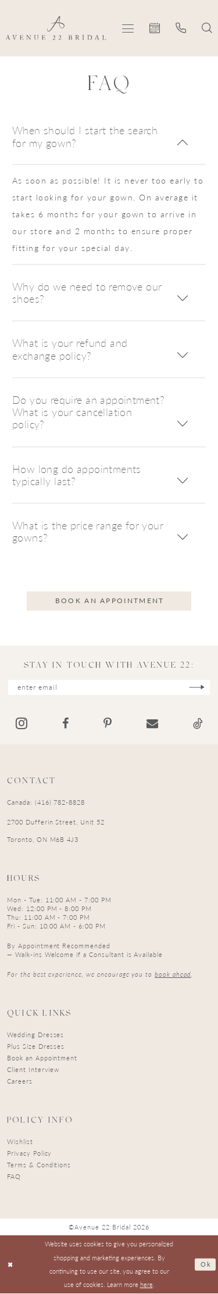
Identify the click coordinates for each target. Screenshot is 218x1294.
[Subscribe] (198, 688)
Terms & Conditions (39, 1164)
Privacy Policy (29, 1153)
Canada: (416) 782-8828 (46, 802)
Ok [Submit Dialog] (205, 1264)
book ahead (173, 974)
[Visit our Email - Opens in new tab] (152, 724)
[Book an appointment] (155, 28)
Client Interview (33, 1069)
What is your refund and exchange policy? (69, 348)
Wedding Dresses (35, 1034)
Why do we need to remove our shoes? (87, 292)
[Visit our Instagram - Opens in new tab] (21, 723)
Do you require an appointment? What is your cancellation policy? (88, 412)
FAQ (14, 1176)
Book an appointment (110, 600)
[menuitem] (128, 28)
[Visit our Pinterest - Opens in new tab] (107, 724)
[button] (128, 28)
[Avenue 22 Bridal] (56, 28)
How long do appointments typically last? (76, 474)
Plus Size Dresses (36, 1046)
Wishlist (20, 1141)
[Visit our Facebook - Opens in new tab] (65, 724)
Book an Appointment (42, 1057)
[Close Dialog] (10, 1264)
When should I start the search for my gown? (85, 136)
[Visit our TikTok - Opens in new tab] (198, 724)
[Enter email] (109, 688)
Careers (20, 1081)
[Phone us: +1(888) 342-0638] (181, 28)
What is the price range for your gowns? (87, 531)
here (146, 1284)
